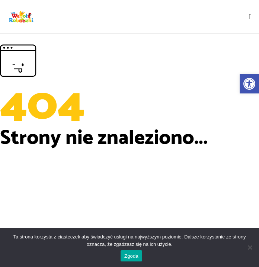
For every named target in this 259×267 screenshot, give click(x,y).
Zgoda (131, 256)
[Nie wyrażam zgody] (249, 247)
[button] (249, 83)
